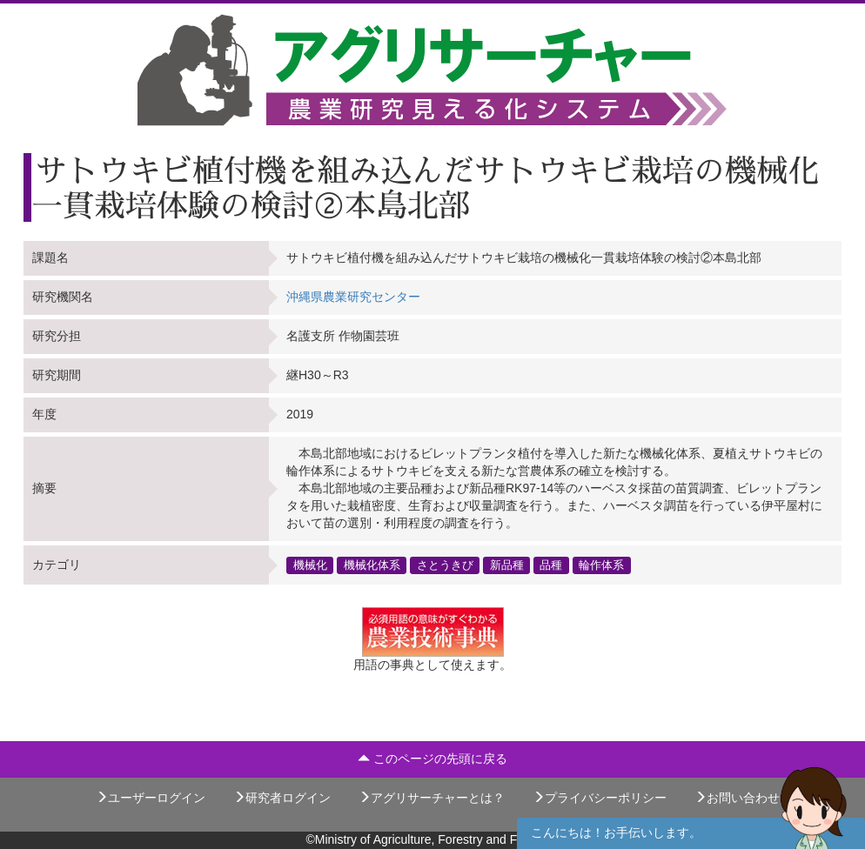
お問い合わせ (737, 798)
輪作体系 (601, 564)
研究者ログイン (282, 798)
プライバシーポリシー (600, 798)
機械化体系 (372, 564)
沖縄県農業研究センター (353, 297)
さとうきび (445, 564)
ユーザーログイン (150, 798)
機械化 (310, 564)
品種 (551, 564)
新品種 (507, 564)
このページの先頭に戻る (432, 758)
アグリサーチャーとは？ (432, 798)
